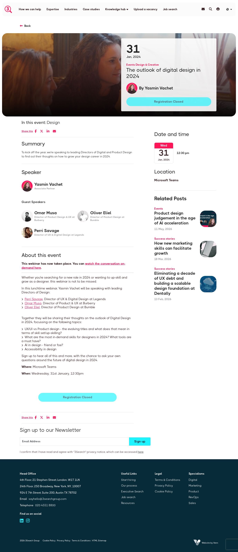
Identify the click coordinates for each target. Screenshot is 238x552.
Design (53, 122)
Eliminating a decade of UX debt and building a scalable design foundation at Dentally (174, 283)
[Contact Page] (203, 9)
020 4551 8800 (45, 505)
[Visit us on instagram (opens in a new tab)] (28, 520)
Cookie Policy (164, 491)
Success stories (164, 238)
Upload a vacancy (145, 9)
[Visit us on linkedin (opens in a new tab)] (21, 520)
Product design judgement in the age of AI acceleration (175, 218)
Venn (215, 543)
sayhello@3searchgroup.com (48, 499)
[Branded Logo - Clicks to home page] (8, 9)
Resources (128, 503)
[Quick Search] (210, 9)
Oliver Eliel (32, 307)
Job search (170, 9)
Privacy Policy (164, 485)
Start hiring (128, 480)
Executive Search (132, 491)
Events (130, 64)
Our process (129, 485)
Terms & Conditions (167, 480)
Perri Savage (34, 299)
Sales (192, 503)
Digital (193, 480)
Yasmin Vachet (159, 88)
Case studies (91, 9)
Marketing (195, 485)
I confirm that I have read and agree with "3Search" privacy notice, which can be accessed (82, 452)
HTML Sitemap (99, 540)
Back (27, 25)
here (141, 452)
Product (194, 491)
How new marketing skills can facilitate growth (173, 248)
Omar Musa (33, 303)
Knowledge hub (115, 9)
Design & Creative (147, 64)
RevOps (194, 497)
